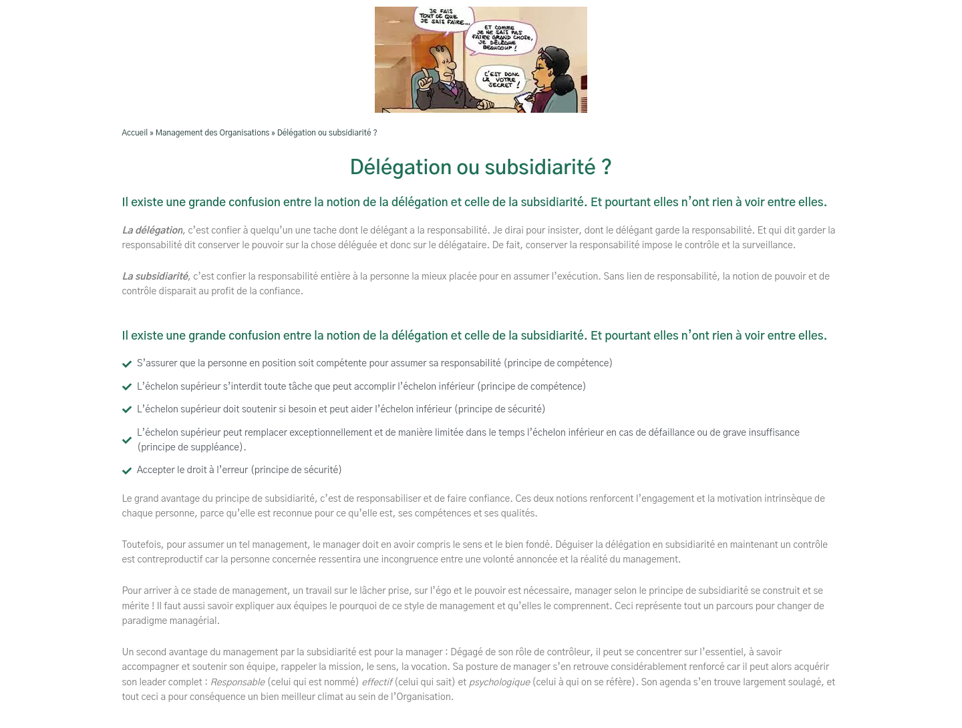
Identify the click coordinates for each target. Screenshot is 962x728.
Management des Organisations (213, 133)
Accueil (135, 133)
